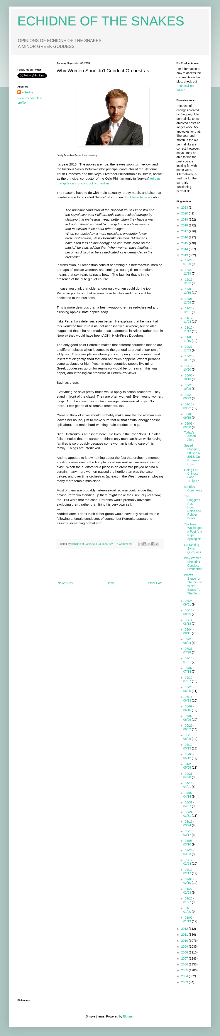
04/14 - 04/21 (188, 785)
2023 (185, 207)
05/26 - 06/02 (188, 727)
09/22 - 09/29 (188, 396)
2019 (185, 219)
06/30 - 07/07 (188, 679)
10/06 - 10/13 (188, 377)
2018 (185, 225)
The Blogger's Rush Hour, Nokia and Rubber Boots (192, 507)
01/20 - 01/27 (188, 900)
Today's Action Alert (190, 436)
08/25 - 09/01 (188, 602)
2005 (185, 970)
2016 (185, 237)
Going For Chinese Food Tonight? (191, 475)
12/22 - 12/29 (188, 271)
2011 (185, 934)
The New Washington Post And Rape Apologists (193, 532)
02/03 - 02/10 (188, 881)
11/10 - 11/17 (188, 329)
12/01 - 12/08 (188, 300)
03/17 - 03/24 (188, 823)
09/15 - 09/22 (188, 406)
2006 (185, 964)
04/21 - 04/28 (188, 775)
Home (111, 583)
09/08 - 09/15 (188, 415)
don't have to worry (138, 197)
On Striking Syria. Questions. (193, 548)
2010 (185, 940)
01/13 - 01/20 (188, 909)
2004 (185, 976)
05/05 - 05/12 (188, 756)
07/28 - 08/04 (188, 641)
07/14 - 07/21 (188, 660)
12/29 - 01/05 (188, 262)
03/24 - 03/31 (188, 813)
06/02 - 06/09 (188, 717)
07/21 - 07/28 (188, 650)
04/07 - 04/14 (188, 794)
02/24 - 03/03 (188, 852)
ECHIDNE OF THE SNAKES (100, 21)
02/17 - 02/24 (188, 861)
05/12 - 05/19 (188, 746)
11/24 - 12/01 (188, 310)
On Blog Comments (193, 488)
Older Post (155, 583)
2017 (185, 231)
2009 (185, 946)
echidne (76, 543)
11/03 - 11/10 (188, 339)
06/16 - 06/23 (188, 698)
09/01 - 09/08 (188, 425)
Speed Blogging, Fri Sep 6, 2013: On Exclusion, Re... (192, 455)
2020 (185, 213)
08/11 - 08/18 (188, 621)
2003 (185, 982)
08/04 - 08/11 (188, 631)
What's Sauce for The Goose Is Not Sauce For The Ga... (193, 584)
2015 (185, 243)
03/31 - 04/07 (188, 804)
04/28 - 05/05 (188, 765)
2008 (185, 952)
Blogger (128, 1016)
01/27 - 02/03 (188, 890)
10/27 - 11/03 (188, 348)
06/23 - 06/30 (188, 689)
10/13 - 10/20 (188, 367)
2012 (185, 928)
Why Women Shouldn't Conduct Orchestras (193, 563)
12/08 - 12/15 (188, 291)
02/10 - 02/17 (188, 871)
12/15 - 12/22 (188, 281)
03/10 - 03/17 (188, 833)
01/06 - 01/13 (188, 919)
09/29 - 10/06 (188, 387)
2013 (185, 255)
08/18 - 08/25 (188, 612)
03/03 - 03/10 (188, 842)
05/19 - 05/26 (188, 737)
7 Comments (124, 543)
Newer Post (65, 583)
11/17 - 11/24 (188, 319)
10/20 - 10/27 (188, 358)
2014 (185, 249)
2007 (185, 958)
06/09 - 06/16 (188, 708)
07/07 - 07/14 (188, 669)
